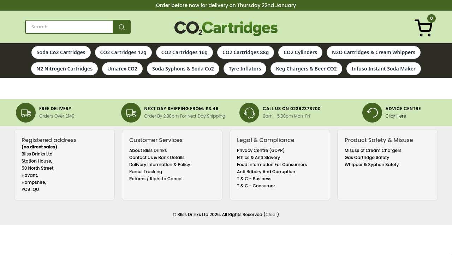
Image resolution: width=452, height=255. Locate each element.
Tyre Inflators (245, 68)
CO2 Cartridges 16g (184, 52)
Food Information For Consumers (272, 165)
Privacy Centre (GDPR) (261, 150)
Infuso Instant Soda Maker (384, 68)
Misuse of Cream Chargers (373, 150)
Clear (271, 214)
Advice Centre (403, 109)
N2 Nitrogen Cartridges (64, 68)
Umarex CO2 (122, 68)
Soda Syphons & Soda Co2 (183, 68)
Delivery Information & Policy (159, 165)
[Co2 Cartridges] (226, 28)
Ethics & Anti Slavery (258, 157)
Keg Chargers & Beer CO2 (306, 68)
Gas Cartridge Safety (367, 157)
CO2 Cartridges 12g (123, 52)
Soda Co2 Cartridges (61, 52)
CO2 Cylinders (300, 52)
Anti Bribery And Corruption (266, 172)
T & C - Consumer (256, 186)
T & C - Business (254, 179)
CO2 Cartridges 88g (245, 52)
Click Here (396, 116)
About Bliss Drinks (148, 150)
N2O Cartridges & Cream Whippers (373, 52)
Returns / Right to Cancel (156, 179)
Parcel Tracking (145, 172)
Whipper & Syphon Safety (372, 165)
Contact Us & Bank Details (157, 157)
